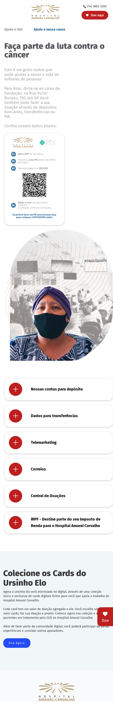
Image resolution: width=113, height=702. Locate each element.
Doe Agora (17, 643)
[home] (44, 12)
